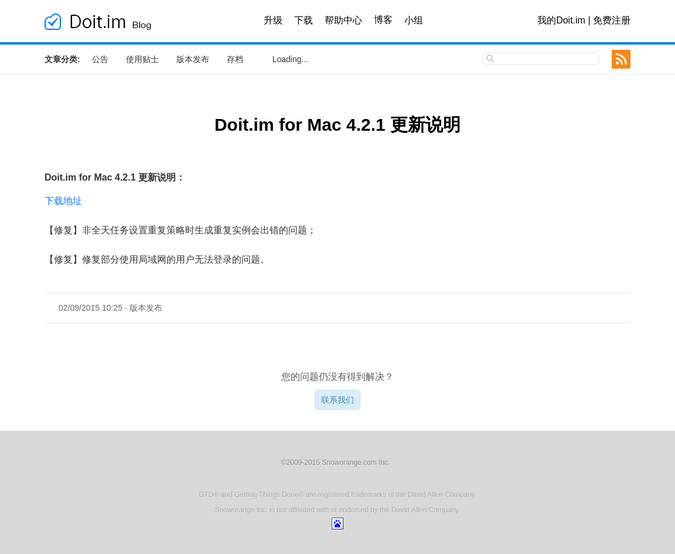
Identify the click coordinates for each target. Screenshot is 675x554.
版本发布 (145, 307)
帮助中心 (343, 20)
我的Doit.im (561, 20)
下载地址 (63, 201)
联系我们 (337, 400)
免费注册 (611, 20)
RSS (621, 59)
